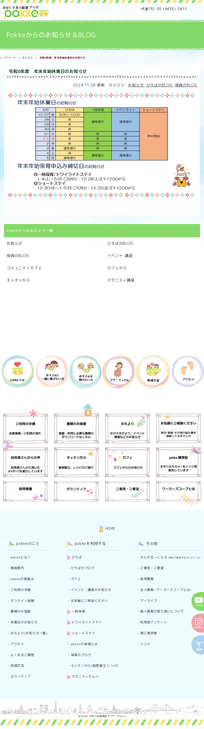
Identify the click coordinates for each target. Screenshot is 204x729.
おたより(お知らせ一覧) (29, 633)
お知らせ (136, 85)
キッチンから (18, 280)
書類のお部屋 (21, 611)
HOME (107, 528)
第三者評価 (148, 633)
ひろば (77, 557)
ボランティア (21, 676)
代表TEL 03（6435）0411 (164, 8)
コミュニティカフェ (24, 267)
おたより (27, 57)
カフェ (76, 579)
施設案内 (17, 568)
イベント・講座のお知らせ (91, 589)
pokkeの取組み (22, 579)
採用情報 (147, 579)
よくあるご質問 (22, 655)
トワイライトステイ (87, 622)
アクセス (17, 644)
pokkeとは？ (21, 557)
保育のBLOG (186, 85)
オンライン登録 (22, 600)
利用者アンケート (153, 622)
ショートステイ (83, 633)
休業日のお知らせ (24, 622)
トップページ (7, 57)
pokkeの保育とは (84, 644)
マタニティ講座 (121, 280)
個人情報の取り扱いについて (162, 611)
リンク (145, 644)
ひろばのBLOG (159, 85)
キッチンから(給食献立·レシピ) (95, 665)
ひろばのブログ (83, 568)
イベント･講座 (120, 255)
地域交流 (17, 665)
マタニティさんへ (85, 676)
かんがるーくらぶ (171, 557)
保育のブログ (81, 655)
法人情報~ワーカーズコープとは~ (166, 589)
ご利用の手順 (21, 589)
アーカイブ (148, 600)
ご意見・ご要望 (152, 568)
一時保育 (78, 611)
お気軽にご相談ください (89, 600)
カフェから (117, 267)
